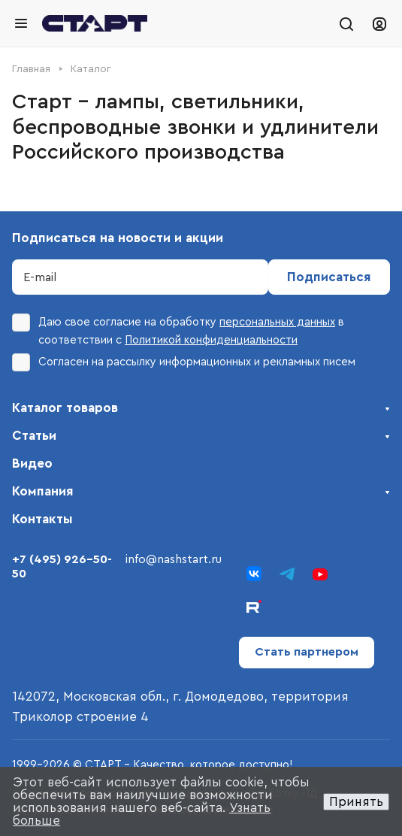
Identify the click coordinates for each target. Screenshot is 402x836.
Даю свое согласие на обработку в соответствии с (178, 330)
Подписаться (329, 277)
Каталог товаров (65, 407)
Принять (356, 801)
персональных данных (277, 322)
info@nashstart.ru (173, 559)
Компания (43, 491)
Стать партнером (306, 652)
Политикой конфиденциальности (211, 340)
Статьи (34, 435)
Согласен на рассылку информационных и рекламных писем (183, 362)
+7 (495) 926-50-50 (62, 566)
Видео (32, 463)
